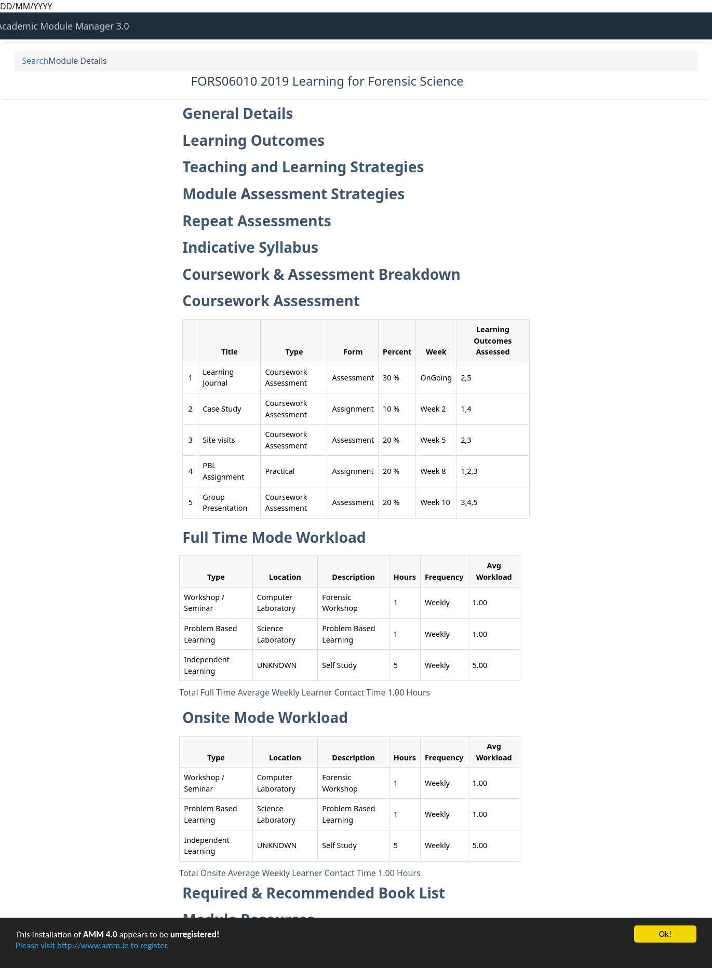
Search (35, 60)
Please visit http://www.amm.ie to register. (92, 945)
